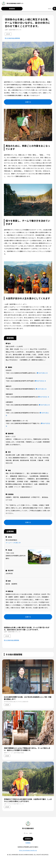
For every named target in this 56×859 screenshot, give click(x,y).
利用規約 (28, 843)
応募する (28, 102)
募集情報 (12, 9)
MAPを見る (42, 373)
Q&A (30, 833)
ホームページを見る (13, 543)
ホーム (26, 833)
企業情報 (10, 531)
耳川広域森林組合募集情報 (12, 38)
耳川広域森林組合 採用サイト (12, 3)
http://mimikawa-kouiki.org (28, 850)
